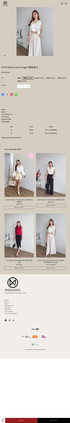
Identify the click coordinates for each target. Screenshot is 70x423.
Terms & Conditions (8, 311)
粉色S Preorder (62, 78)
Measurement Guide (8, 305)
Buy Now (21, 420)
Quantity (3, 85)
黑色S (19, 78)
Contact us (6, 302)
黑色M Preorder (28, 78)
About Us (6, 300)
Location (6, 304)
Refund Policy (42, 349)
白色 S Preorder (39, 78)
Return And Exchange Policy (10, 313)
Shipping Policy (7, 309)
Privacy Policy (7, 307)
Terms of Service (28, 349)
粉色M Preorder (22, 81)
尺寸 (2, 78)
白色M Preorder (50, 78)
